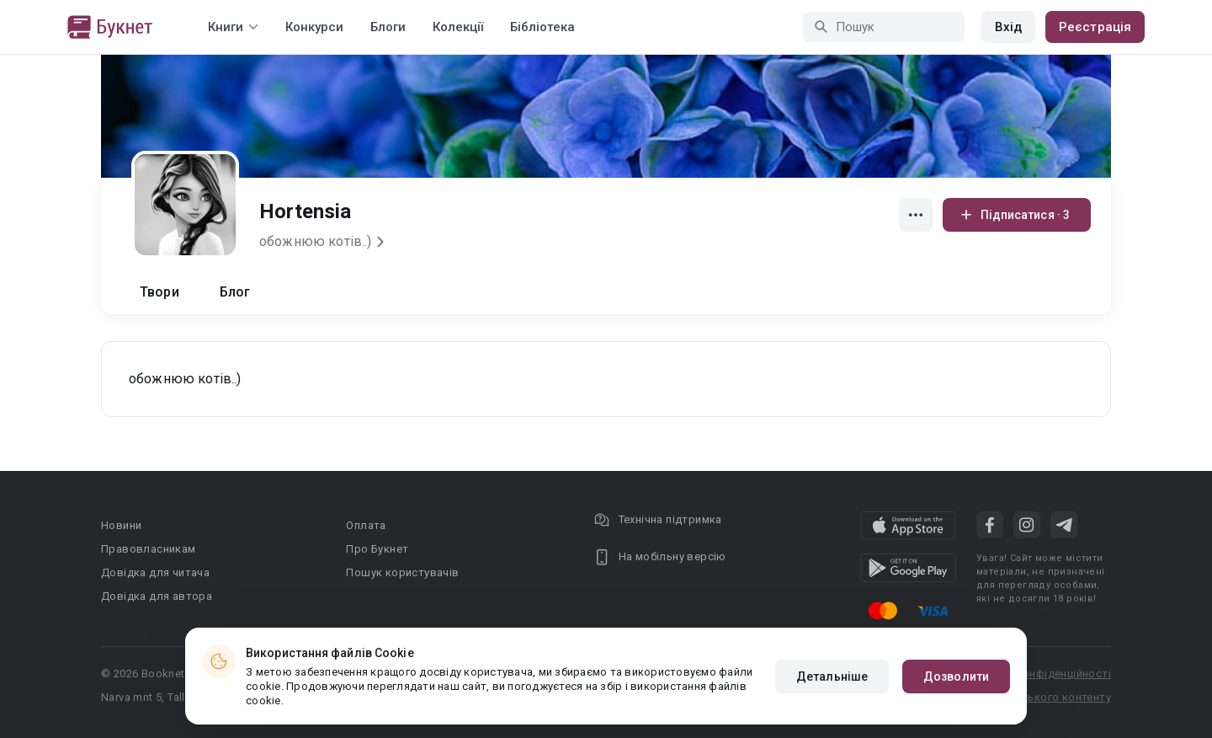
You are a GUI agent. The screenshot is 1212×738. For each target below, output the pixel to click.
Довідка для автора (156, 596)
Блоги (388, 27)
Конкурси (314, 27)
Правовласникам (148, 549)
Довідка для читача (155, 572)
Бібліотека (542, 27)
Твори (159, 292)
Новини (121, 525)
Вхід (1008, 27)
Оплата (365, 525)
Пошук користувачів (402, 572)
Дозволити (956, 676)
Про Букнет (377, 549)
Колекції (458, 27)
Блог (235, 292)
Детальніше (832, 676)
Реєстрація (1095, 27)
